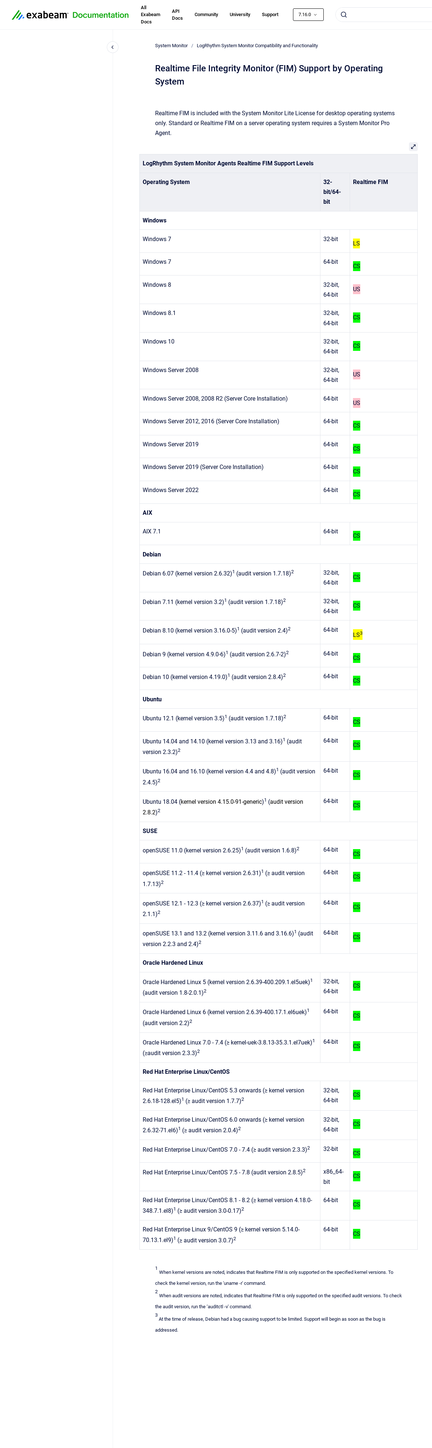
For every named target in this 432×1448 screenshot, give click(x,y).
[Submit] (344, 14)
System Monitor (171, 45)
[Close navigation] (113, 47)
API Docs (177, 14)
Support (270, 14)
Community (206, 14)
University (240, 14)
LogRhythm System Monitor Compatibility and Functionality (257, 45)
